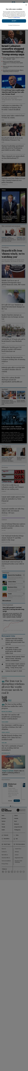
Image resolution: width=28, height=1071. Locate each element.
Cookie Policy (16, 17)
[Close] (26, 5)
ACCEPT (14, 21)
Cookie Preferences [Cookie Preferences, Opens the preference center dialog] (14, 25)
